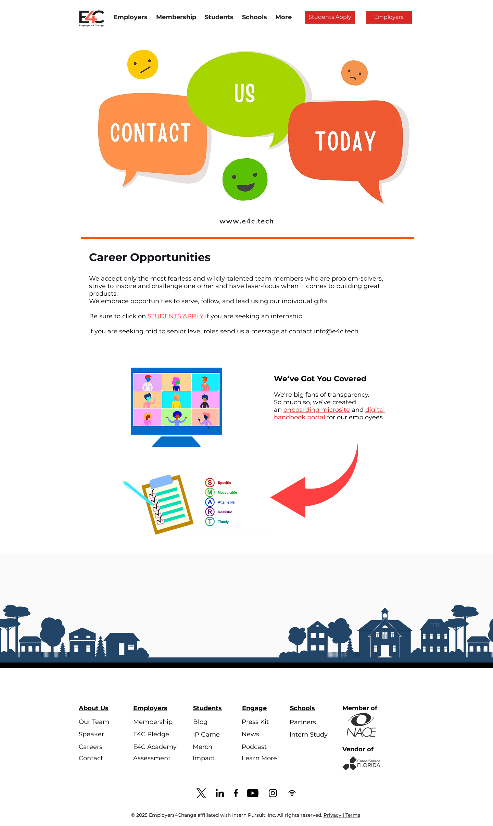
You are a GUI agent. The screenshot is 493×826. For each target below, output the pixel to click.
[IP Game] (212, 734)
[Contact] (98, 758)
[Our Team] (98, 722)
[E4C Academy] (155, 747)
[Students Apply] (330, 17)
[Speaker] (98, 734)
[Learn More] (261, 758)
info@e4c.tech (336, 331)
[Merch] (212, 747)
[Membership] (153, 722)
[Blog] (212, 722)
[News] (261, 734)
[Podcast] (261, 747)
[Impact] (212, 758)
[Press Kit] (261, 722)
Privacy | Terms (342, 815)
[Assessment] (152, 758)
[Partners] (309, 722)
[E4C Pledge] (152, 734)
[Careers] (98, 747)
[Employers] (389, 17)
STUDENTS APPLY (175, 316)
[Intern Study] (309, 735)
